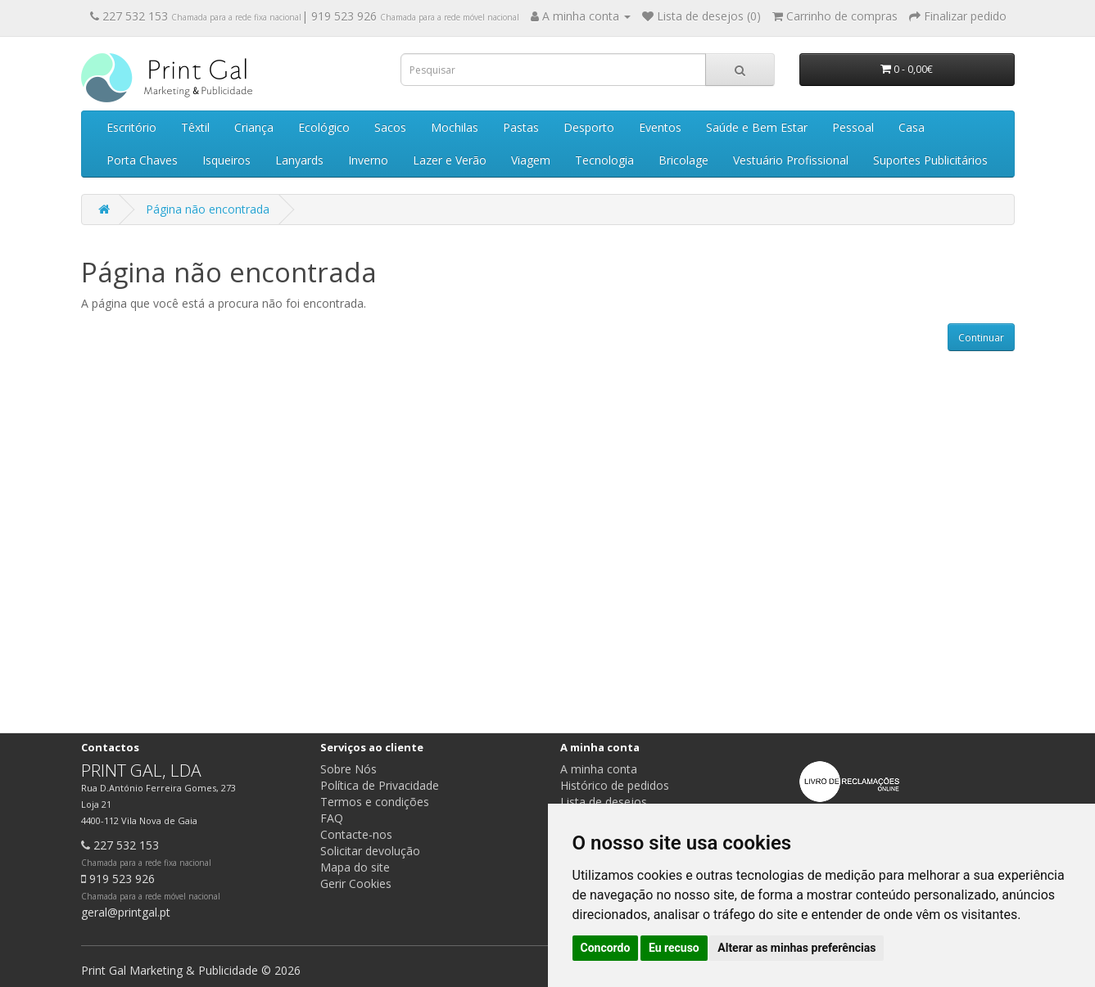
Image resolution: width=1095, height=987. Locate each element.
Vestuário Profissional (790, 160)
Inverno (368, 160)
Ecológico (324, 127)
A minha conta (598, 769)
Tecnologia (604, 160)
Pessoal (853, 127)
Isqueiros (226, 160)
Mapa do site (355, 867)
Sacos (390, 127)
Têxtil (195, 127)
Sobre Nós (348, 769)
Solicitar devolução (370, 851)
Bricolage (683, 160)
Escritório (131, 127)
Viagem (530, 160)
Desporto (588, 127)
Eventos (660, 127)
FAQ (331, 818)
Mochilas (454, 127)
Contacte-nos (356, 834)
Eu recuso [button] (674, 947)
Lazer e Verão (449, 160)
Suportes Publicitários (930, 160)
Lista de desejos (603, 801)
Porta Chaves (142, 160)
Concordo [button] (606, 947)
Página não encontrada (207, 209)
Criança (254, 127)
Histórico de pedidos (614, 785)
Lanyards (299, 160)
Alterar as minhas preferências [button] (796, 947)
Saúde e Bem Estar (757, 127)
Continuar (981, 338)
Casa (911, 127)
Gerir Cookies (355, 883)
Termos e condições (374, 801)
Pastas (521, 127)
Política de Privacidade (379, 785)
